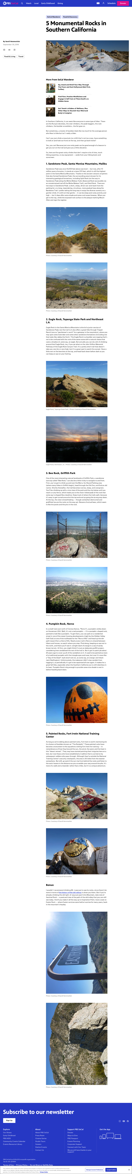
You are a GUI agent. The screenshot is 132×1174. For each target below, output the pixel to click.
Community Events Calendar (14, 1142)
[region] (66, 1170)
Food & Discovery (70, 17)
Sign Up (9, 1121)
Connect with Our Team (76, 1148)
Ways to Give (72, 1136)
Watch (29, 3)
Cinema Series (40, 1139)
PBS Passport (72, 1139)
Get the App (105, 1130)
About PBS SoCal (42, 1133)
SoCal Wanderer (53, 17)
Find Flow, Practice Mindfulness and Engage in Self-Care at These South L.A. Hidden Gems (73, 99)
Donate (123, 4)
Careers (38, 1145)
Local (37, 3)
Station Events (41, 1148)
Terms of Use (8, 1166)
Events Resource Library (12, 1145)
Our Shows (7, 1133)
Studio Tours (40, 1142)
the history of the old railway (70, 893)
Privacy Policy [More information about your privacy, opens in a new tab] (44, 1172)
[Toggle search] (22, 3)
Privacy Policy (21, 1166)
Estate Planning (73, 1142)
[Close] (129, 1170)
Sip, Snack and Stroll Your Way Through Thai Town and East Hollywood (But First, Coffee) (74, 87)
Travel (20, 57)
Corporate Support (74, 1145)
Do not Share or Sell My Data (41, 1166)
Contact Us (39, 1151)
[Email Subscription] (98, 4)
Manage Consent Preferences (94, 1170)
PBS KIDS (7, 1139)
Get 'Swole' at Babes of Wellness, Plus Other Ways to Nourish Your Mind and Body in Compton (73, 111)
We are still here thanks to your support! (79, 1151)
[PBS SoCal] (10, 3)
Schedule (112, 3)
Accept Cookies (111, 1170)
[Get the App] (113, 1136)
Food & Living (9, 57)
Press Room (39, 1136)
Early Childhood (49, 3)
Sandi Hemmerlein (13, 42)
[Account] (103, 3)
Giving (62, 3)
